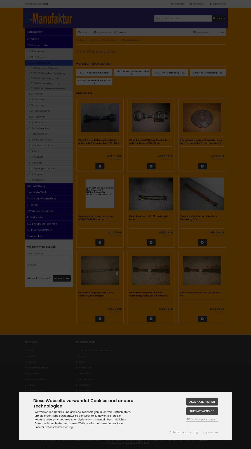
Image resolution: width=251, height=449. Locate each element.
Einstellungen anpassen (202, 419)
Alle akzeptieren (202, 401)
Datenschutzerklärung (184, 432)
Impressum (210, 432)
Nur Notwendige (202, 411)
